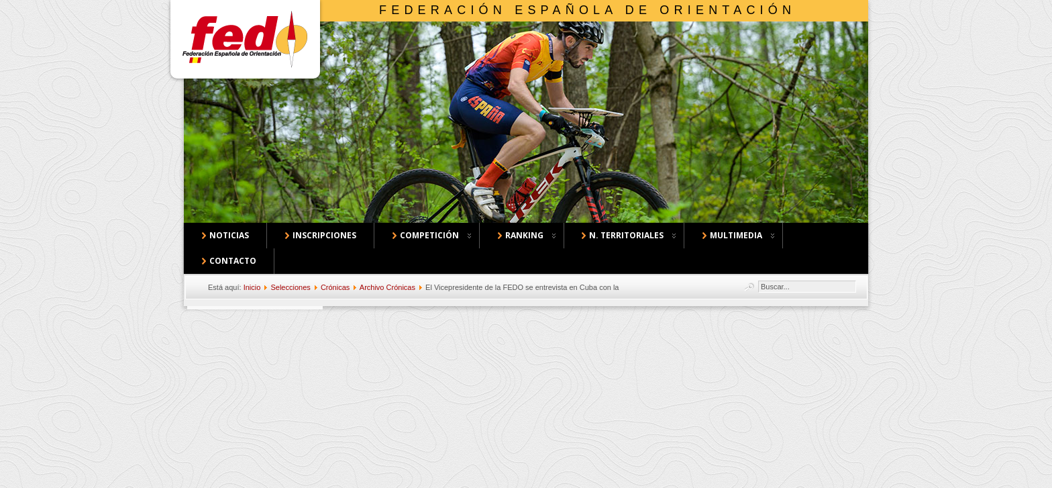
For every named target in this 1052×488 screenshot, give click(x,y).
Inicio (252, 287)
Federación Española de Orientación (587, 10)
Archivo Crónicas (387, 287)
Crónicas (335, 287)
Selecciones (290, 287)
